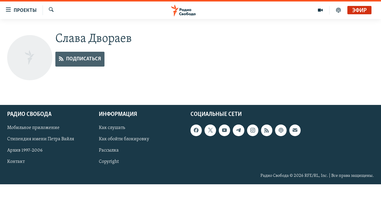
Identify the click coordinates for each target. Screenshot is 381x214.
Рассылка (109, 150)
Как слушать (112, 127)
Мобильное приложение (33, 127)
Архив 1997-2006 (25, 150)
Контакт (16, 161)
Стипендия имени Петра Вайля (40, 139)
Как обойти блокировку (124, 139)
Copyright (109, 161)
